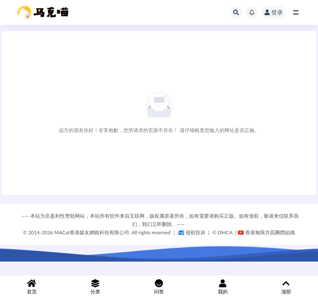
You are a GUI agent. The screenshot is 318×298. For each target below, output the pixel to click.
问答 (159, 287)
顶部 (286, 287)
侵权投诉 (191, 232)
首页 (32, 287)
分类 (96, 287)
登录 (274, 12)
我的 (223, 287)
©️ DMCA (223, 232)
